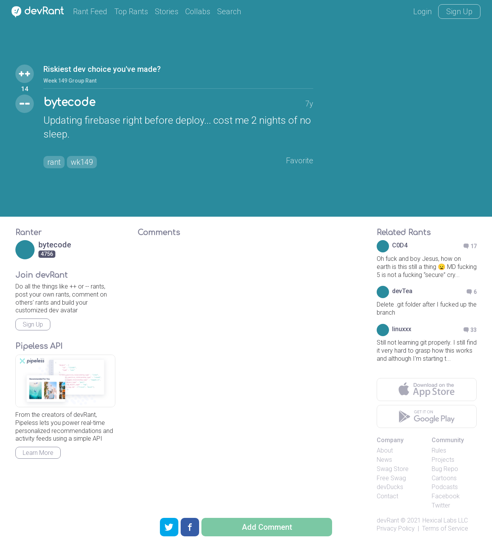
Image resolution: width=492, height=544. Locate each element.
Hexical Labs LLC (445, 520)
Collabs (197, 11)
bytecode (69, 102)
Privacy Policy (396, 528)
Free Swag (391, 478)
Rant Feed (90, 11)
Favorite (299, 160)
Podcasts (445, 487)
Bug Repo (445, 469)
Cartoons (444, 478)
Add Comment (267, 527)
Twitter (441, 505)
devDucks (390, 487)
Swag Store (393, 469)
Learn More (38, 452)
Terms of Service (445, 528)
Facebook (446, 496)
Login (422, 11)
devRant (388, 520)
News (384, 459)
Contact (387, 496)
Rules (439, 450)
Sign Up (459, 11)
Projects (443, 459)
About (385, 450)
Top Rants (131, 11)
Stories (166, 11)
